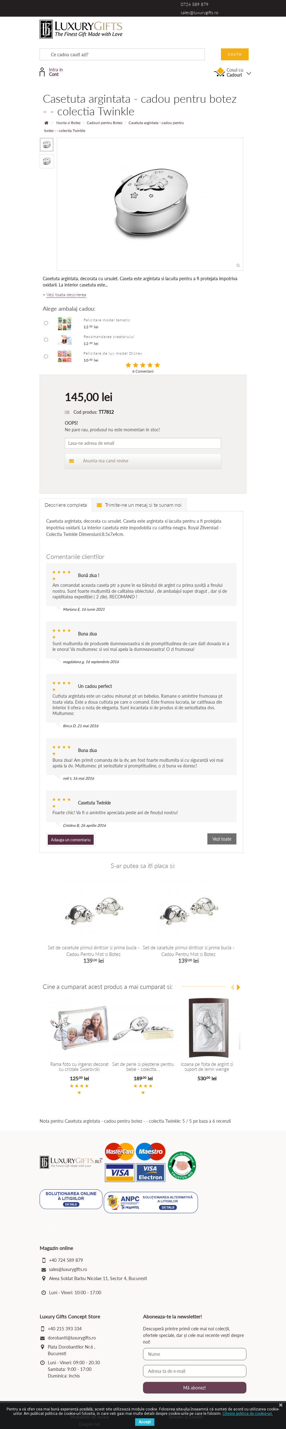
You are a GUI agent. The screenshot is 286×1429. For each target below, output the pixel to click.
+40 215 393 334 (65, 1329)
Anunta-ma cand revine (98, 460)
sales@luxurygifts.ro (199, 12)
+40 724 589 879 (66, 1261)
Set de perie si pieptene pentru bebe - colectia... (143, 1066)
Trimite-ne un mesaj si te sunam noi (139, 505)
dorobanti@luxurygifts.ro (72, 1338)
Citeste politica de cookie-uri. (248, 1413)
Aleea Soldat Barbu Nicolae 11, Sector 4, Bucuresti (98, 1279)
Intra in (59, 71)
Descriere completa (66, 505)
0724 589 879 (194, 4)
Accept (145, 1422)
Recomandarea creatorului (109, 336)
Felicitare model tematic (107, 320)
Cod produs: (85, 412)
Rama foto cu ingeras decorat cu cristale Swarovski (79, 1066)
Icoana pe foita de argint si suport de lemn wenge (207, 1066)
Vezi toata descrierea (66, 294)
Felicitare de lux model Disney (113, 353)
